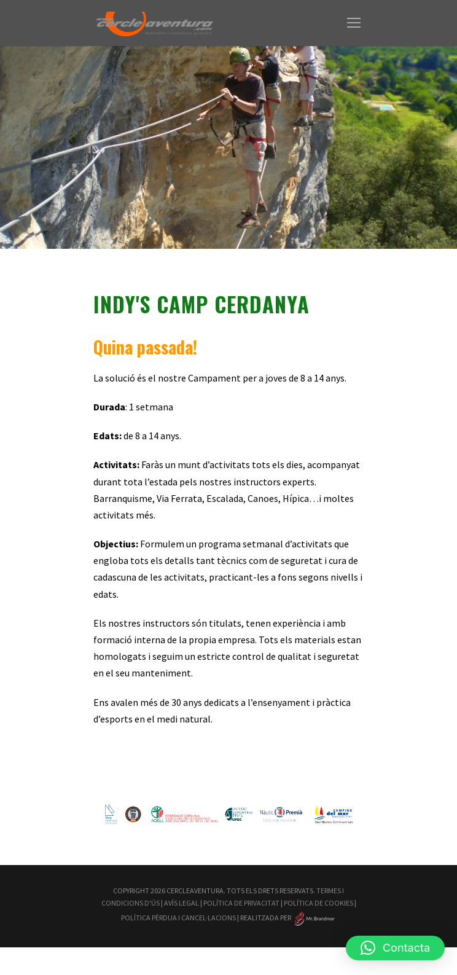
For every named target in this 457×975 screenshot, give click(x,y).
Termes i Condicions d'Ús (156, 918)
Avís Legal (233, 918)
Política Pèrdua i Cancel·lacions (270, 931)
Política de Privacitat (305, 918)
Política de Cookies (155, 931)
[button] (395, 948)
